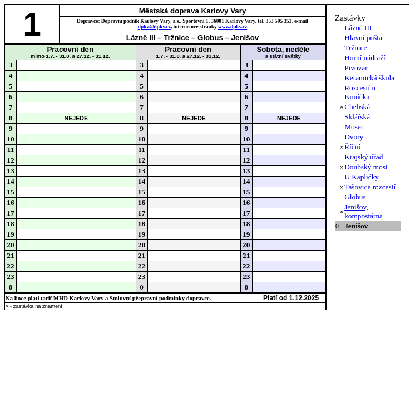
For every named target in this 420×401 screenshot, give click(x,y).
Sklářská (357, 117)
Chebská (357, 106)
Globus (355, 197)
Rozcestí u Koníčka (359, 92)
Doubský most (365, 167)
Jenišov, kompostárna (363, 211)
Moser (353, 127)
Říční (352, 147)
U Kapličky (361, 177)
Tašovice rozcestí (370, 187)
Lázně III (358, 27)
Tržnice (355, 47)
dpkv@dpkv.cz (154, 27)
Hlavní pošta (363, 37)
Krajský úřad (363, 157)
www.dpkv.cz (232, 27)
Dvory (353, 137)
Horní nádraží (365, 57)
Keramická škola (369, 78)
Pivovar (355, 67)
